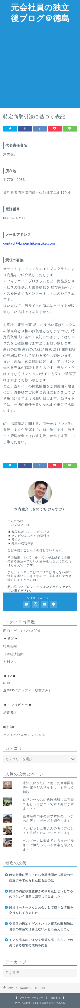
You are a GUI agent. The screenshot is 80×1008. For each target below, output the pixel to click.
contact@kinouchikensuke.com (29, 243)
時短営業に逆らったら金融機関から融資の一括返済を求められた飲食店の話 (41, 877)
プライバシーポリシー (31, 997)
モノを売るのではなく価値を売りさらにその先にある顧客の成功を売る (41, 942)
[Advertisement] (40, 66)
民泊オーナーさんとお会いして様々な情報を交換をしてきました (41, 910)
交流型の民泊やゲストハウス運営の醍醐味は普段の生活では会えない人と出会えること (41, 926)
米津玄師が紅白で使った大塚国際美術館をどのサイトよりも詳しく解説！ (48, 787)
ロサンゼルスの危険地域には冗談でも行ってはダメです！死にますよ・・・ (48, 804)
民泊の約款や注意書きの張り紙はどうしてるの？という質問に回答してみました (41, 894)
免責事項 (55, 997)
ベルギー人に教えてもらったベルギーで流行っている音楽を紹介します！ (48, 845)
